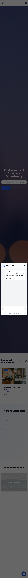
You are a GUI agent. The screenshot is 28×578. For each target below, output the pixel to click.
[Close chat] (24, 265)
